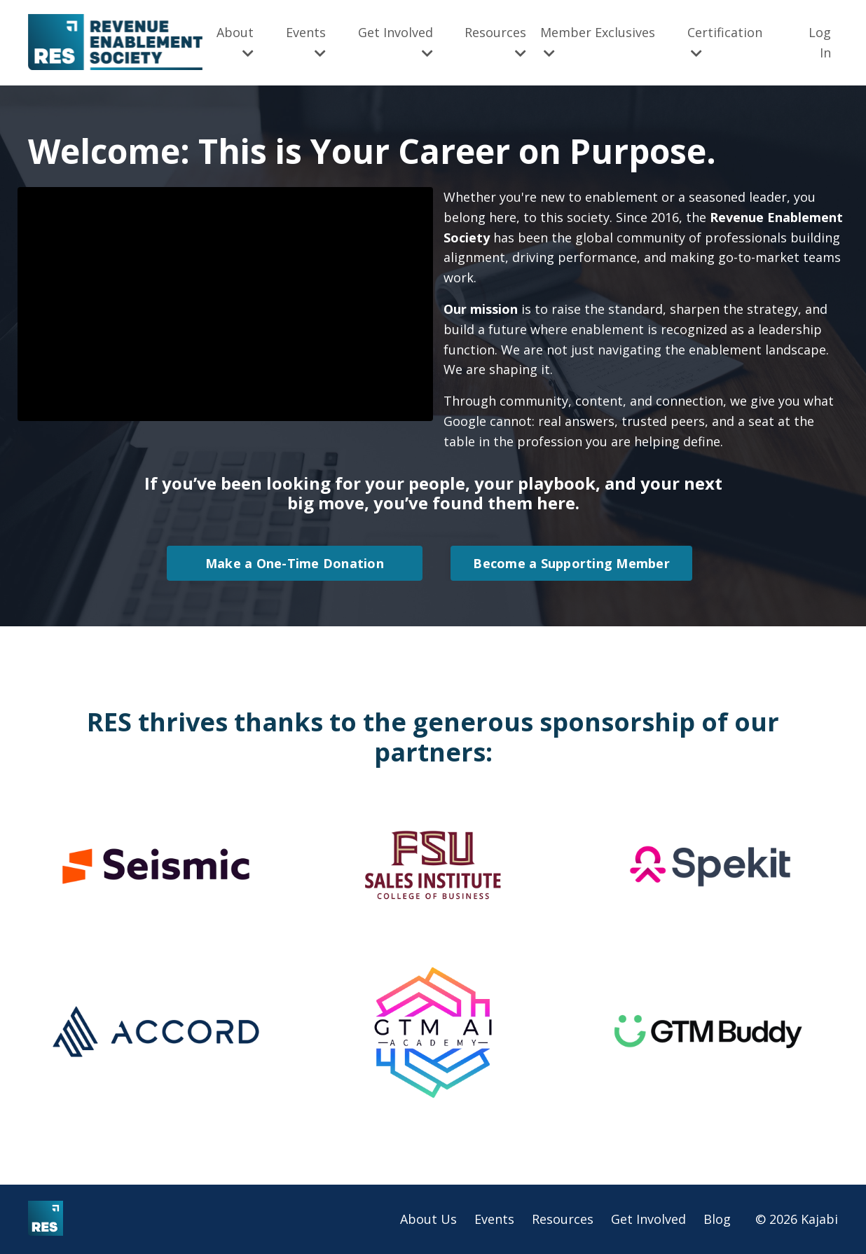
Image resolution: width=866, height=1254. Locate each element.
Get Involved (395, 42)
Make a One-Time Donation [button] (294, 563)
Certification (724, 42)
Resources (495, 42)
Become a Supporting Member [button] (571, 563)
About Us (428, 1219)
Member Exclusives (597, 42)
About (235, 42)
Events (306, 42)
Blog (717, 1219)
